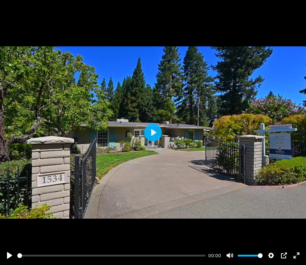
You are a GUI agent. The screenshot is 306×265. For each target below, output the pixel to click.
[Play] (9, 255)
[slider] (111, 255)
